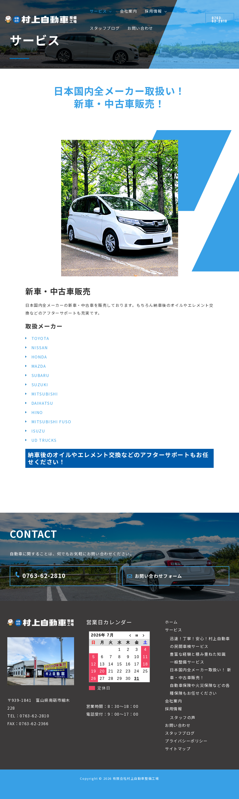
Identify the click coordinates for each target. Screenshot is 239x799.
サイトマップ (178, 748)
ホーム (171, 622)
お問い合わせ (178, 725)
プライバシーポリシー (186, 741)
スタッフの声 (183, 717)
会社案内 (173, 701)
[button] (109, 10)
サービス (173, 630)
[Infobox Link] (63, 576)
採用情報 (173, 709)
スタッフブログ (180, 733)
